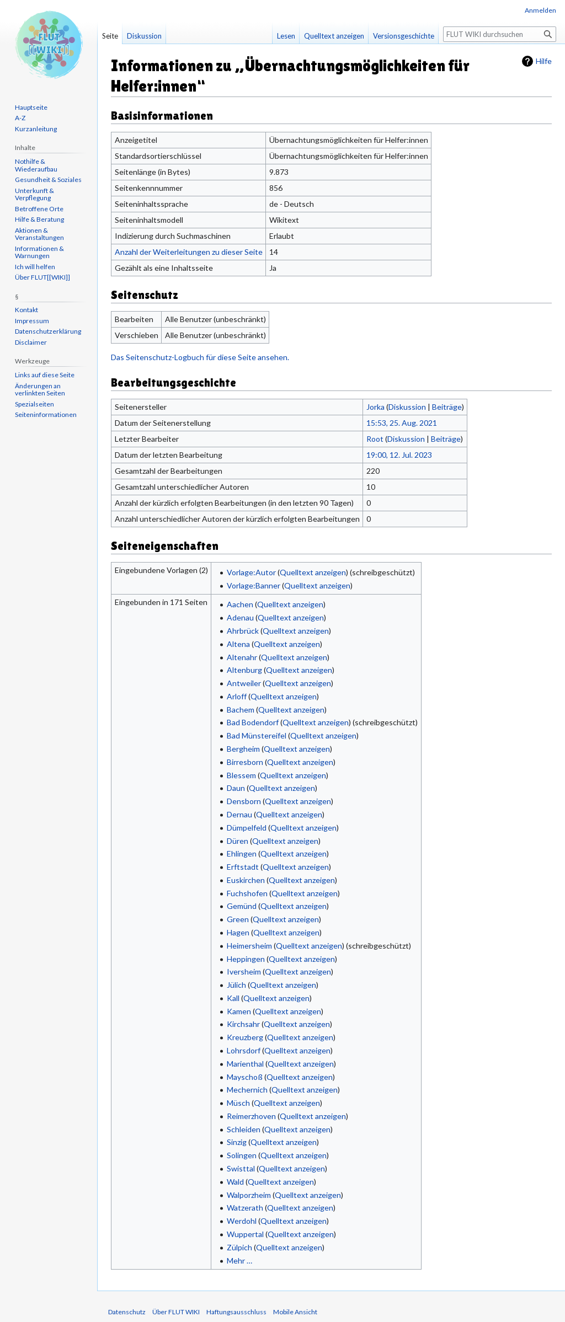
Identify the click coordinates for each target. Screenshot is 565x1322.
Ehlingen (242, 853)
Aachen (240, 604)
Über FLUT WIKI (176, 1312)
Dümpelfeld (246, 827)
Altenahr (242, 657)
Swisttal (241, 1168)
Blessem (241, 775)
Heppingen (246, 959)
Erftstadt (243, 866)
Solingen (242, 1155)
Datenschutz (127, 1312)
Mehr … (239, 1260)
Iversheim (244, 971)
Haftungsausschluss (236, 1312)
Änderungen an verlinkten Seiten (40, 390)
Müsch (238, 1102)
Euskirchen (246, 880)
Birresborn (245, 762)
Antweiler (244, 683)
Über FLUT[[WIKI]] (42, 277)
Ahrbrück (243, 630)
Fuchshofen (247, 893)
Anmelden (540, 10)
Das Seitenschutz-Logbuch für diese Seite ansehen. (200, 357)
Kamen (239, 1011)
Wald (235, 1181)
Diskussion (407, 406)
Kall (233, 998)
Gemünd (242, 906)
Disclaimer (31, 342)
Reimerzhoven (251, 1116)
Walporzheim (249, 1195)
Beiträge (447, 406)
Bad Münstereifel (256, 735)
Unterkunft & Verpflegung (34, 194)
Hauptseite (31, 107)
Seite (110, 35)
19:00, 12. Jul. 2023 (399, 454)
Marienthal (245, 1063)
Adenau (240, 617)
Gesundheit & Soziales (48, 179)
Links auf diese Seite (44, 375)
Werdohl (242, 1220)
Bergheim (243, 748)
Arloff (237, 696)
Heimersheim (249, 945)
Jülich (236, 984)
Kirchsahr (243, 1024)
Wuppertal (245, 1234)
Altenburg (244, 670)
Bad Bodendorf (253, 722)
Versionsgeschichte (403, 35)
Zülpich (239, 1247)
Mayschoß (245, 1077)
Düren (237, 840)
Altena (238, 644)
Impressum (32, 321)
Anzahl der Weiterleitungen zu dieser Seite (189, 251)
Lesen (286, 35)
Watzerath (245, 1207)
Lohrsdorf (243, 1050)
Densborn (244, 801)
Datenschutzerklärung (48, 331)
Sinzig (237, 1142)
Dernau (239, 814)
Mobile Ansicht (295, 1312)
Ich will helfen (35, 267)
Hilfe (544, 61)
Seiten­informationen (46, 414)
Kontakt (26, 310)
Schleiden (243, 1129)
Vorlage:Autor (251, 572)
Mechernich (247, 1089)
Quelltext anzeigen (313, 572)
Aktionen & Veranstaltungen (39, 234)
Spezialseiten (34, 404)
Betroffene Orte (39, 209)
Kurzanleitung (36, 129)
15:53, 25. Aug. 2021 (401, 422)
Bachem (240, 709)
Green (238, 919)
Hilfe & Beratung (39, 219)
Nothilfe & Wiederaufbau (36, 165)
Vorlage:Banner (253, 585)
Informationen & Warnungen (39, 252)
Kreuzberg (245, 1037)
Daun (236, 788)
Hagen (238, 932)
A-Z (20, 118)
